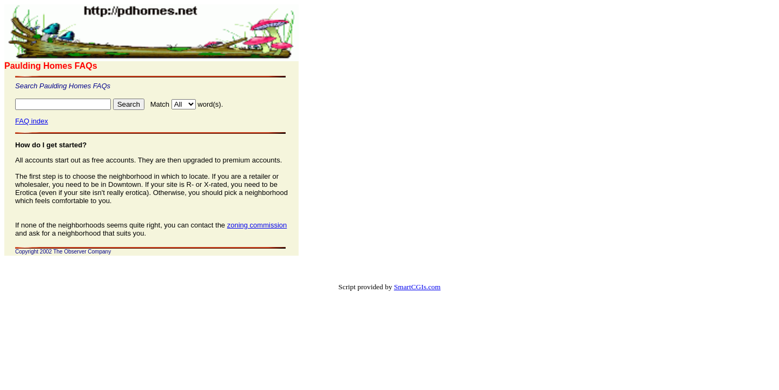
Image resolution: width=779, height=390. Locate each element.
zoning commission (257, 225)
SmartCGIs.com (417, 287)
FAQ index (31, 121)
